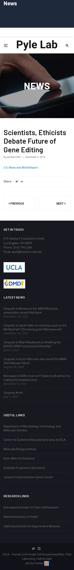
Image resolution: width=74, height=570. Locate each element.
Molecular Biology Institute (20, 449)
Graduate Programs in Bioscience (24, 467)
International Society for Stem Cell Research (31, 507)
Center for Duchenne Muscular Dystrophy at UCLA (35, 439)
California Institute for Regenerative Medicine (32, 526)
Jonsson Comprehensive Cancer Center (28, 477)
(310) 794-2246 (22, 247)
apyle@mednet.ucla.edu (27, 251)
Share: (8, 181)
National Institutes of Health (21, 516)
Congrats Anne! (13, 392)
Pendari (41, 563)
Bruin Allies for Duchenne (19, 458)
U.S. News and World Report (21, 167)
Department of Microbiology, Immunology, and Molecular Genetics (32, 428)
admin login (44, 558)
